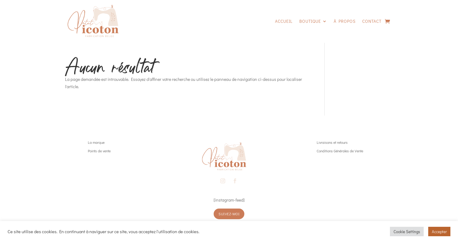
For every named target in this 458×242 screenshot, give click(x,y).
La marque (96, 142)
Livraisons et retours (332, 142)
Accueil (284, 21)
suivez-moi (229, 213)
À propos (345, 21)
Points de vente (99, 150)
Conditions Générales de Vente (340, 150)
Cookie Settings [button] (407, 231)
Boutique (310, 21)
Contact (371, 21)
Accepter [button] (439, 231)
